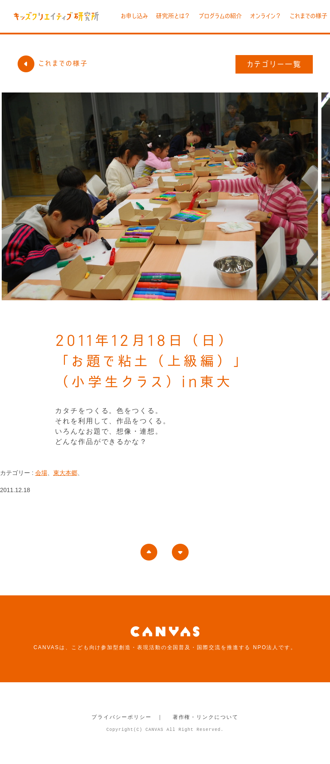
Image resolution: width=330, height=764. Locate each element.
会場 (41, 472)
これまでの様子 (308, 16)
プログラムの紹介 (220, 16)
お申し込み (134, 16)
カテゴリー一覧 (274, 64)
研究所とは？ (173, 16)
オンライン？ (265, 16)
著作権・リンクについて (205, 717)
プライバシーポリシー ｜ (127, 717)
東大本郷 (65, 472)
